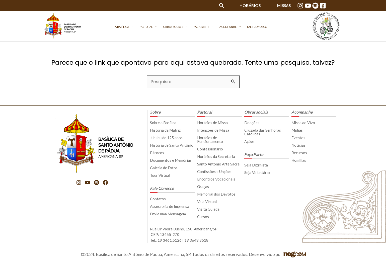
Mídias (297, 130)
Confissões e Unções (214, 171)
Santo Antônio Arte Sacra (218, 164)
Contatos (158, 199)
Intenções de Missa (213, 130)
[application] (140, 26)
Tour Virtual (160, 175)
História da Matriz (165, 130)
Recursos (299, 152)
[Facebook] (323, 6)
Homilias (298, 160)
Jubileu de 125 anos (166, 137)
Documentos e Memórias (171, 160)
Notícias (298, 145)
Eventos (298, 137)
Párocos (157, 152)
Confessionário (210, 149)
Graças (203, 186)
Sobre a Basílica (163, 122)
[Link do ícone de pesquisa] (221, 6)
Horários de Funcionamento (210, 139)
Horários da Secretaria (216, 156)
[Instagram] (300, 6)
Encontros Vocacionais (216, 179)
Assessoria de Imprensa (169, 206)
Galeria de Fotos (164, 167)
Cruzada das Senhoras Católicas (262, 132)
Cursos (203, 216)
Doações (251, 122)
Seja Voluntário (257, 172)
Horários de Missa (212, 122)
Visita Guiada (208, 209)
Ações (249, 141)
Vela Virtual (207, 201)
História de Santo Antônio (171, 145)
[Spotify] (315, 6)
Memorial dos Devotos (216, 194)
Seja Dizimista (256, 165)
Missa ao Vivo (303, 122)
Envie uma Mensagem (168, 214)
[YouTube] (308, 6)
